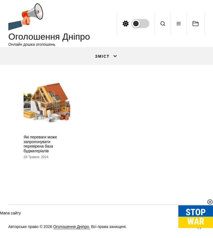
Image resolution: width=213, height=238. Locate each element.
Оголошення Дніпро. (71, 226)
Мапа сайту (10, 213)
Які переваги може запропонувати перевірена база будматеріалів (40, 144)
